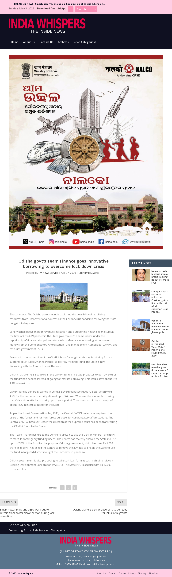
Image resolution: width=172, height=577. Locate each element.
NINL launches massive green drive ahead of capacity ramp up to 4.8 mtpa (159, 370)
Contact (113, 573)
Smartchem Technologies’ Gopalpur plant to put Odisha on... (70, 3)
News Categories (84, 42)
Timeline (153, 573)
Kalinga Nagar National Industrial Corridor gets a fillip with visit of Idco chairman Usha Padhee (159, 301)
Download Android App (51, 8)
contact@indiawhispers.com (101, 564)
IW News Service (48, 273)
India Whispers (25, 573)
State (95, 273)
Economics (85, 273)
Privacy (132, 573)
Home (14, 42)
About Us (29, 42)
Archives (63, 42)
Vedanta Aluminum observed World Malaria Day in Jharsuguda (160, 326)
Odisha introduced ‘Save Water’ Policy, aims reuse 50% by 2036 (158, 348)
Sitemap (142, 573)
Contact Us (46, 42)
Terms (122, 573)
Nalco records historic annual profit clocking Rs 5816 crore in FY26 (160, 277)
